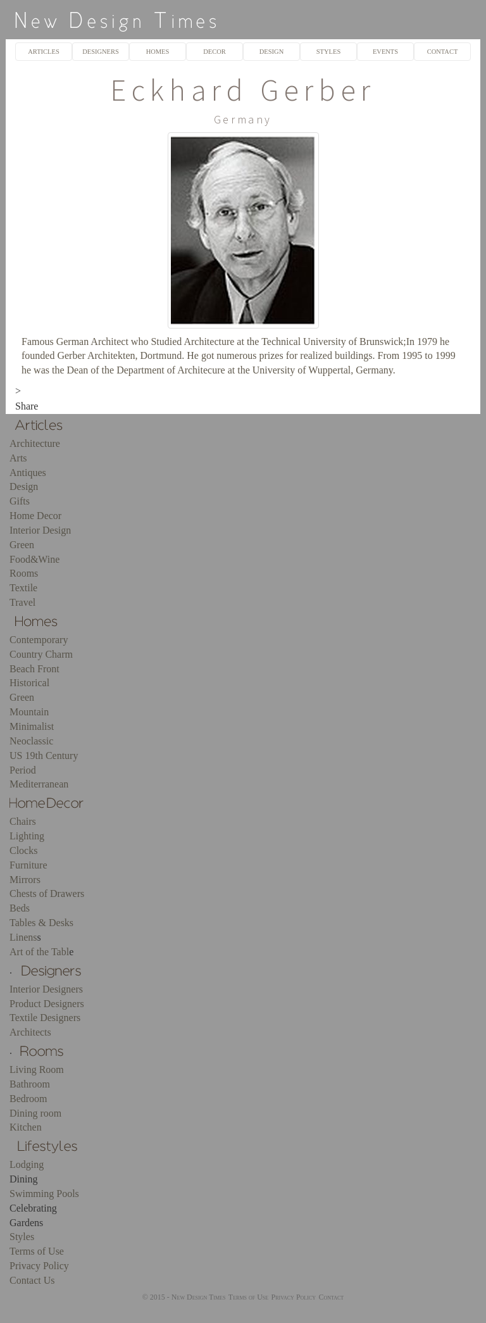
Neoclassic (31, 741)
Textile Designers (44, 1017)
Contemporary (38, 639)
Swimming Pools (44, 1193)
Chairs (22, 821)
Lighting (26, 836)
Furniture (28, 865)
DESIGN (271, 51)
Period (22, 770)
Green (21, 544)
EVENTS (385, 51)
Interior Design (40, 530)
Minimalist (31, 726)
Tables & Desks (41, 922)
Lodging (26, 1164)
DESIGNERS (100, 51)
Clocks (23, 850)
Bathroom (29, 1084)
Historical (29, 682)
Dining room (35, 1113)
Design (23, 486)
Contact (331, 1297)
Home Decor (35, 515)
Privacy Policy (39, 1265)
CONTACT (442, 51)
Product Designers (46, 1003)
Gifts (19, 501)
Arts (18, 458)
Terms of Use (36, 1251)
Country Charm (41, 654)
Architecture (34, 443)
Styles (21, 1236)
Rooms (23, 573)
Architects (30, 1032)
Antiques (27, 472)
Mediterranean (38, 784)
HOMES (158, 51)
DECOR (214, 51)
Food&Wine (34, 559)
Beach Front (34, 668)
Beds (19, 908)
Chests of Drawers (46, 893)
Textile (23, 587)
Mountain (29, 711)
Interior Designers (46, 989)
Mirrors (24, 879)
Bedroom (28, 1098)
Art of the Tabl (39, 951)
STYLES (328, 51)
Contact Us (32, 1280)
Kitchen (25, 1127)
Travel (22, 602)
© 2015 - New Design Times (184, 1297)
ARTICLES (43, 51)
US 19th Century (43, 755)
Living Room (36, 1069)
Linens (23, 937)
